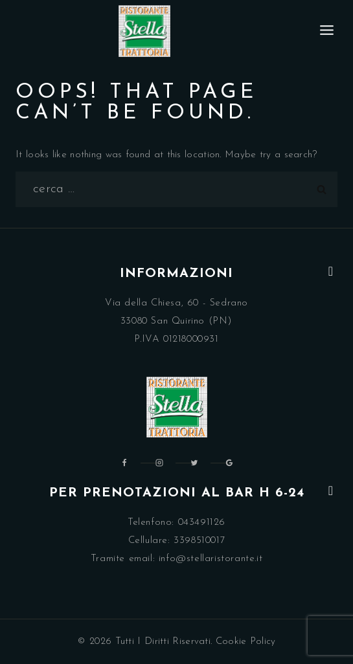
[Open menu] (327, 30)
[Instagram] (159, 462)
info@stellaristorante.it (210, 559)
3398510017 (199, 541)
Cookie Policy (246, 642)
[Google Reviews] (229, 462)
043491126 (201, 522)
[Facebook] (124, 462)
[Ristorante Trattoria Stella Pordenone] (144, 31)
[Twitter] (194, 462)
